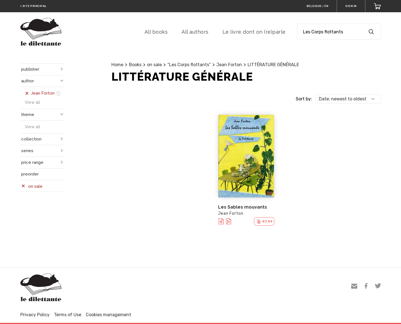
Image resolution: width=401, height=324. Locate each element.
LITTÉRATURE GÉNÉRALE (273, 64)
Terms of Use (67, 314)
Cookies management (108, 314)
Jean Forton (229, 64)
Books (135, 64)
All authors (195, 32)
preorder (30, 174)
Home (117, 64)
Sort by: (304, 99)
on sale (154, 64)
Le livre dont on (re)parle (254, 32)
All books (156, 32)
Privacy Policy (35, 314)
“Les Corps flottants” (189, 64)
